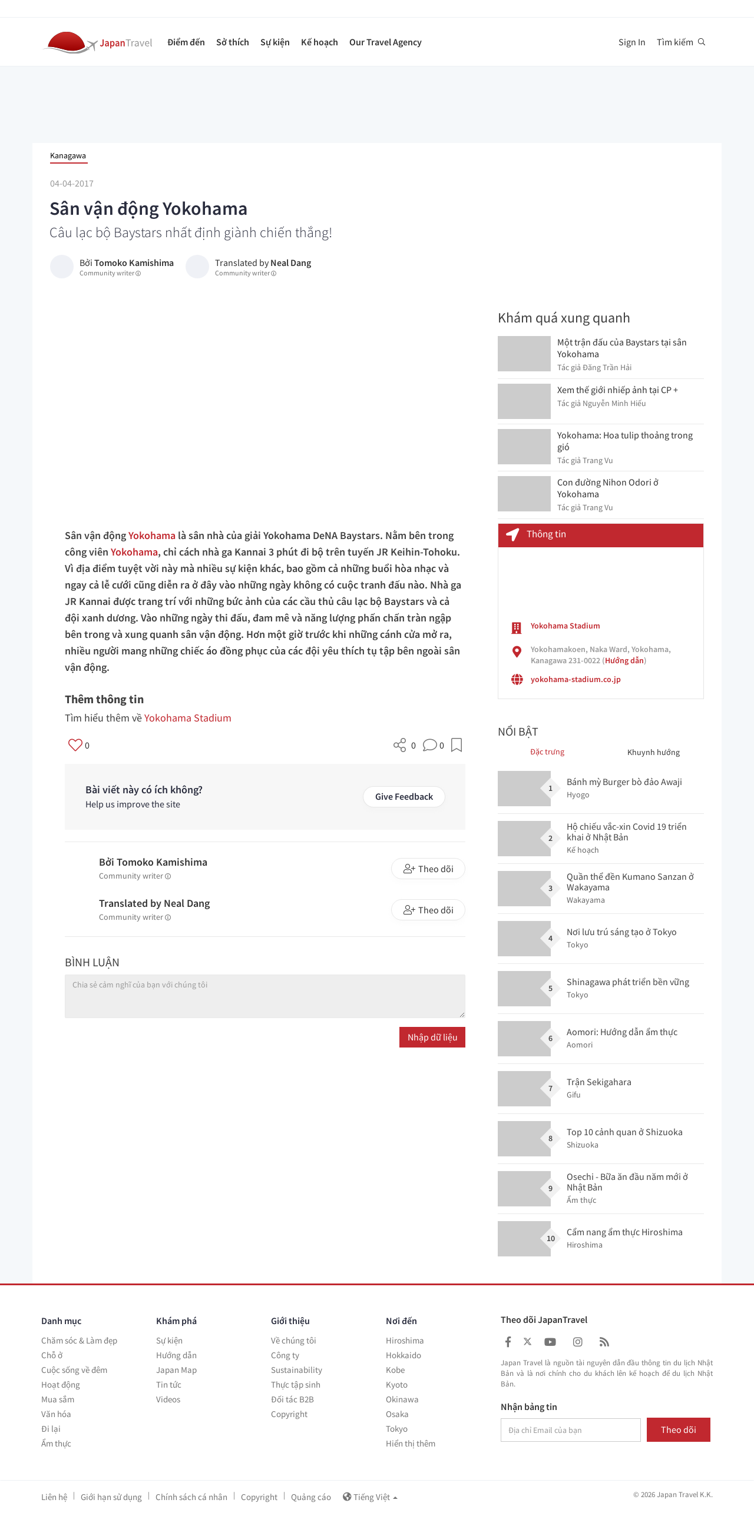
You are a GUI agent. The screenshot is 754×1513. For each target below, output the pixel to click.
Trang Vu (598, 460)
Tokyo (397, 1428)
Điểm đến (186, 42)
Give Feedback (404, 796)
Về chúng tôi (293, 1340)
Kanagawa (68, 155)
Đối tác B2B (292, 1399)
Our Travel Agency (385, 42)
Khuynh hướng (653, 752)
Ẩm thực (56, 1443)
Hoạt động (60, 1384)
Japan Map (176, 1369)
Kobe (395, 1369)
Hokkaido (403, 1355)
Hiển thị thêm (410, 1443)
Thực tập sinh (295, 1384)
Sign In (632, 42)
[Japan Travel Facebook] (508, 1342)
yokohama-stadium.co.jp (576, 679)
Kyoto (397, 1384)
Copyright (289, 1413)
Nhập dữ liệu (433, 1037)
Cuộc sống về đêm (74, 1369)
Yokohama (152, 535)
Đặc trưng (547, 751)
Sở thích (232, 42)
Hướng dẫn (624, 660)
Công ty (285, 1355)
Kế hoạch (319, 42)
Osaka (397, 1413)
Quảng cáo (311, 1496)
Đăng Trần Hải (607, 367)
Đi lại (51, 1428)
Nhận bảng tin (529, 1407)
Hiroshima (405, 1340)
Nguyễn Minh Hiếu (614, 403)
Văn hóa (56, 1413)
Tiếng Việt (370, 1496)
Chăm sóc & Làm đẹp (79, 1340)
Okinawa (402, 1399)
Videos (168, 1399)
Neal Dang (290, 262)
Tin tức (168, 1384)
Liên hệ (54, 1496)
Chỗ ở (51, 1355)
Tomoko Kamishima (134, 262)
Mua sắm (57, 1399)
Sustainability (296, 1369)
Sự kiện (275, 42)
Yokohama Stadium (188, 717)
